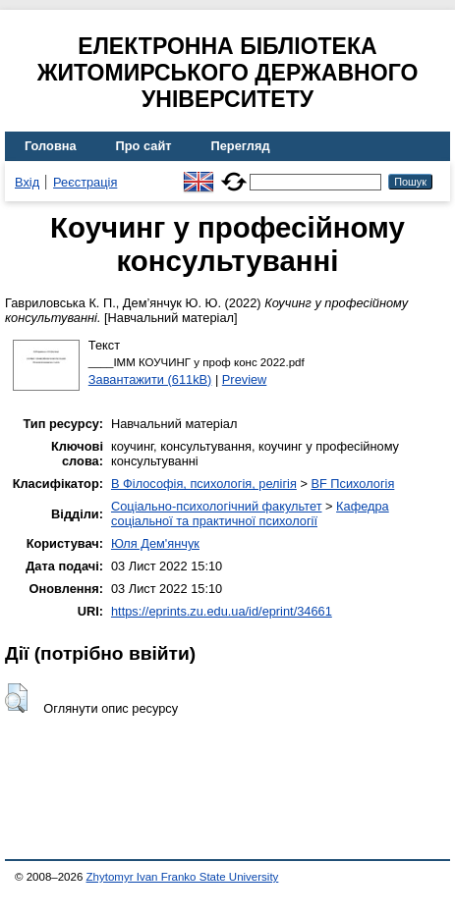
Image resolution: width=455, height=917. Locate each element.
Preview (244, 379)
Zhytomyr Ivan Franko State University (182, 877)
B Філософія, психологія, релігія (204, 483)
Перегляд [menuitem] (240, 145)
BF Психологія (352, 483)
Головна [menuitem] (51, 145)
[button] (16, 698)
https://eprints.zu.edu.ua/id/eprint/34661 (221, 611)
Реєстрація (85, 182)
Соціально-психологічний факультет (216, 506)
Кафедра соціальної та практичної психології (250, 513)
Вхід (27, 182)
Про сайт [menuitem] (144, 145)
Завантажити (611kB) (150, 379)
